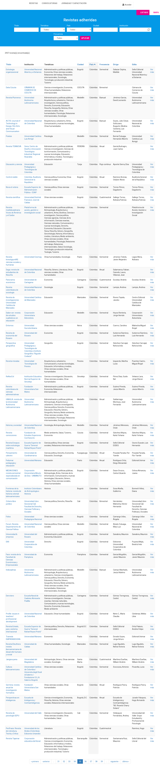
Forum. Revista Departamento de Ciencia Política (13, 526)
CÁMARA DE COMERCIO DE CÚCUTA (30, 90)
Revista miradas (12, 361)
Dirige (115, 64)
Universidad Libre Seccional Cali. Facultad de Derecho (32, 504)
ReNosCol (10, 376)
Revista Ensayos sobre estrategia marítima (13, 445)
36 (85, 761)
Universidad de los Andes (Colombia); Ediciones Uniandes (32, 731)
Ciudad (96, 26)
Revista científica (13, 197)
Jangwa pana (11, 659)
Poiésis (9, 136)
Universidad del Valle (33, 713)
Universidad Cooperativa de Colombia (30, 544)
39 (102, 761)
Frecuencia (58, 34)
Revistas (33, 3)
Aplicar (85, 38)
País (68, 26)
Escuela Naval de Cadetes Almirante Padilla (32, 598)
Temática (44, 26)
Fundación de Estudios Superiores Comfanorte (32, 435)
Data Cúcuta (11, 87)
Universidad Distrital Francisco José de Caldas (32, 200)
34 (75, 761)
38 (96, 761)
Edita (134, 64)
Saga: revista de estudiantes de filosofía (12, 272)
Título (16, 26)
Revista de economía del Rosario (11, 335)
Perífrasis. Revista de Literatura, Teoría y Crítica (13, 731)
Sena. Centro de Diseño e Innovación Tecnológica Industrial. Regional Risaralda (32, 151)
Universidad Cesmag (33, 257)
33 (69, 761)
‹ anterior (46, 761)
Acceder (127, 5)
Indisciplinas (11, 570)
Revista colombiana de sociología (12, 290)
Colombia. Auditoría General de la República (32, 179)
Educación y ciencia (14, 164)
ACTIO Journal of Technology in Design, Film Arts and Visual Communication (13, 126)
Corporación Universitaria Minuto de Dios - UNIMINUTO (33, 473)
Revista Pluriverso (13, 98)
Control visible (12, 177)
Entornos (9, 325)
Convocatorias (49, 3)
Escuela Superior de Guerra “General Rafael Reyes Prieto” (32, 445)
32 (64, 761)
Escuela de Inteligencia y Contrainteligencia (32, 700)
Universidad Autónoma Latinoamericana (31, 100)
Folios (8, 517)
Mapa (156, 12)
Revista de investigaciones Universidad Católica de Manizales (12, 302)
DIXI (7, 542)
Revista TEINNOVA (13, 146)
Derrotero (10, 596)
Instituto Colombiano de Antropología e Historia (33, 491)
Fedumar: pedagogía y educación (11, 463)
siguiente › (115, 761)
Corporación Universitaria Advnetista (29, 315)
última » (125, 761)
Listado (144, 12)
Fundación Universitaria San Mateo (31, 389)
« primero (35, 761)
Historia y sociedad (13, 425)
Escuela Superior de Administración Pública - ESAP (32, 189)
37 (91, 761)
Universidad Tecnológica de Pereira (30, 363)
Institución (124, 26)
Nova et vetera (12, 187)
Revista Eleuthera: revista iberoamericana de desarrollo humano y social (14, 649)
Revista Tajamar (13, 738)
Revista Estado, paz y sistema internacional (12, 629)
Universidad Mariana (32, 460)
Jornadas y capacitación (73, 3)
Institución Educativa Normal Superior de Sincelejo (33, 379)
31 (58, 761)
